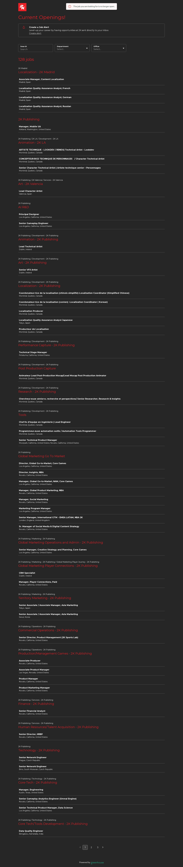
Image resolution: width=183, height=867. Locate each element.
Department (62, 46)
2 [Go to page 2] (91, 847)
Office (96, 46)
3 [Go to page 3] (97, 847)
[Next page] (102, 847)
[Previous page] (80, 847)
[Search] (35, 49)
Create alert (35, 33)
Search (23, 46)
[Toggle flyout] (86, 48)
